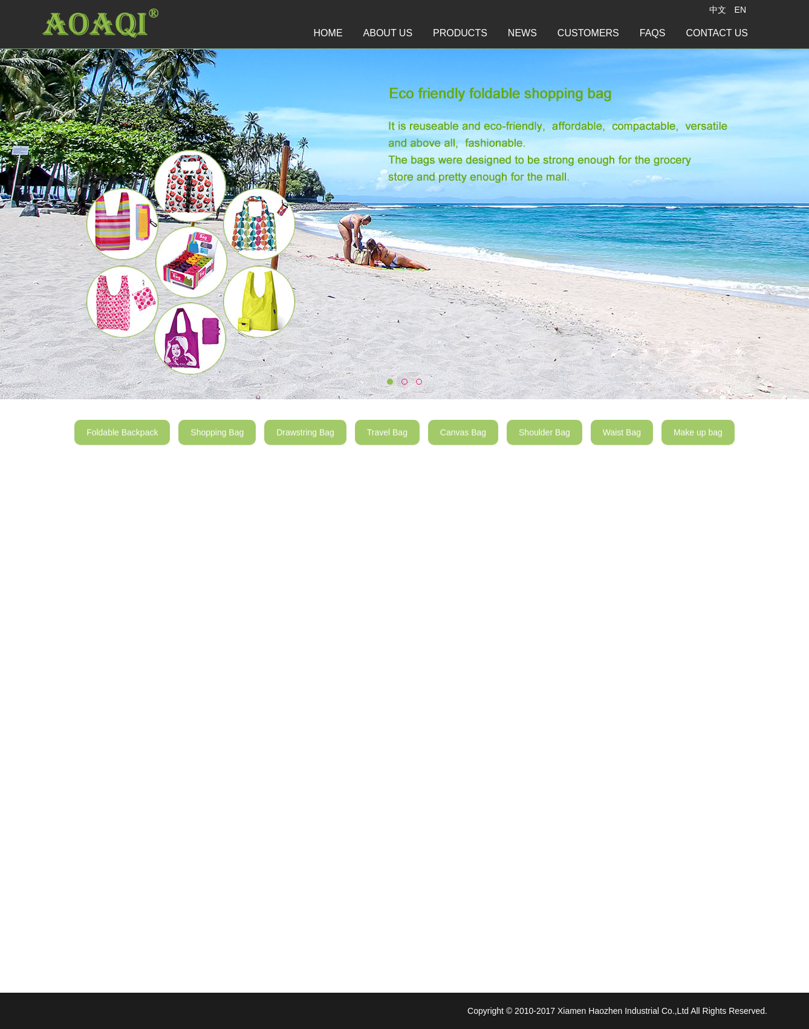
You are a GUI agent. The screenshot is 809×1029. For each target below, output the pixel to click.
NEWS (522, 33)
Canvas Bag (463, 439)
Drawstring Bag (305, 439)
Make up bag (698, 439)
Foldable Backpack (122, 439)
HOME (328, 33)
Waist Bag (622, 439)
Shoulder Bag (544, 439)
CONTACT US (717, 33)
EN (740, 10)
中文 (717, 10)
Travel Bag (387, 439)
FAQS (653, 33)
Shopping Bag (217, 439)
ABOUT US (388, 33)
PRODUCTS (460, 33)
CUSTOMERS (588, 33)
